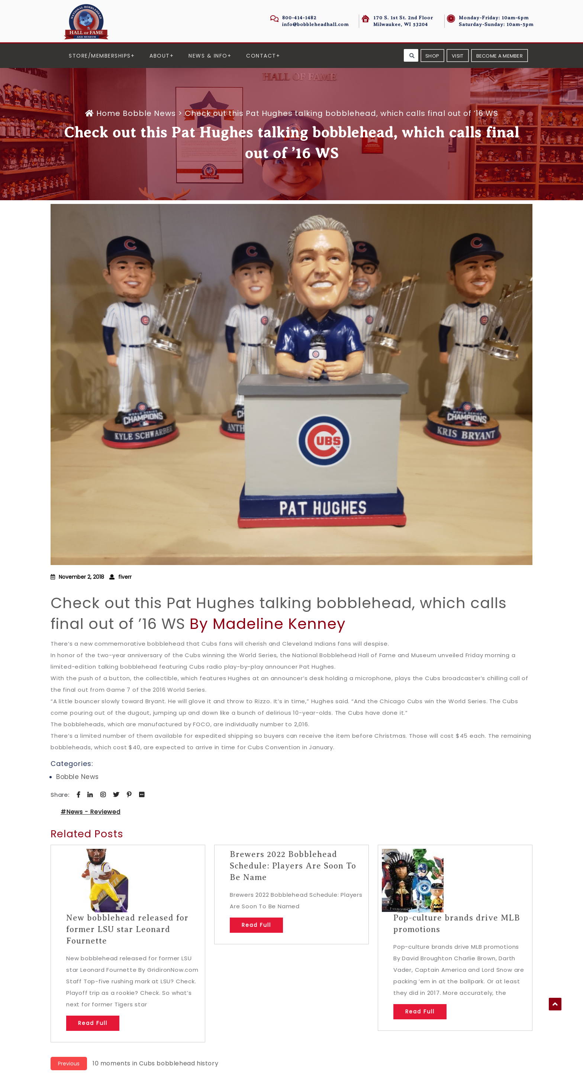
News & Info (208, 55)
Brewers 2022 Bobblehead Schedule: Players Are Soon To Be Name (293, 866)
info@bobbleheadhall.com (315, 24)
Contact (261, 55)
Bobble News (149, 113)
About (159, 55)
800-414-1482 (299, 17)
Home (104, 113)
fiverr (125, 577)
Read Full (92, 1023)
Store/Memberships (100, 55)
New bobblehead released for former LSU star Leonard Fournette (127, 929)
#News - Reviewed (90, 812)
